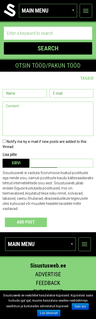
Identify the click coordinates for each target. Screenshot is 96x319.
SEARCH (48, 48)
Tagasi (86, 78)
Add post (26, 222)
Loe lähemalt (49, 313)
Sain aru (80, 306)
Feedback (48, 283)
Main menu (48, 10)
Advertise (48, 274)
